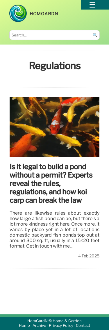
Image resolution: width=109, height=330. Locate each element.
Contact (83, 326)
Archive (39, 326)
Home (24, 326)
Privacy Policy (61, 326)
